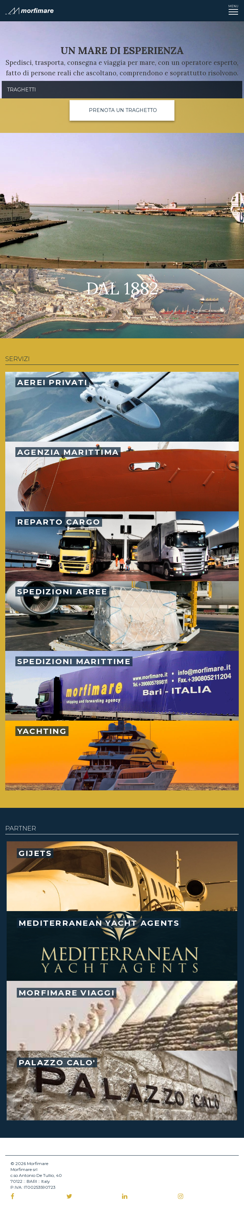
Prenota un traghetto (123, 110)
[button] (122, 110)
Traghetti (21, 90)
